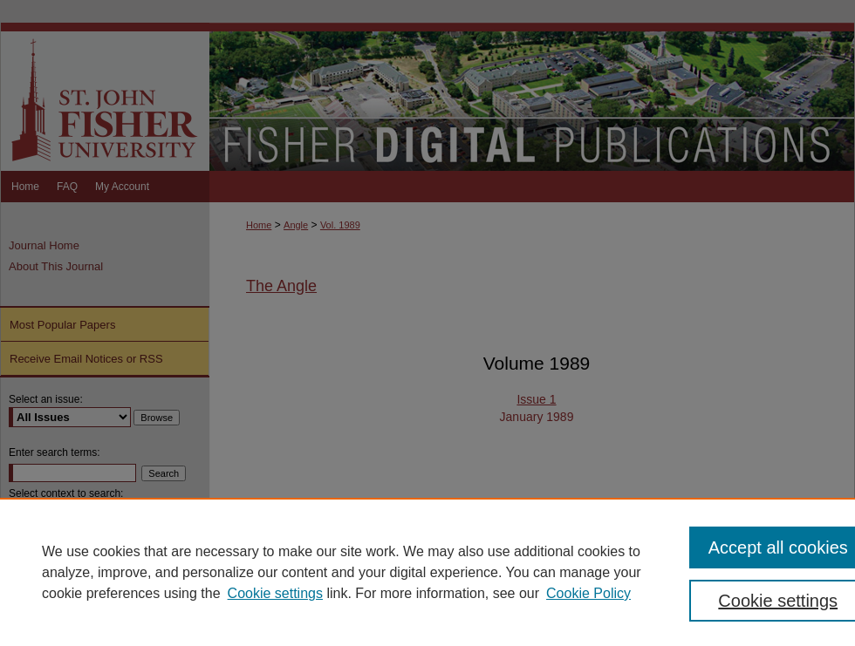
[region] (427, 572)
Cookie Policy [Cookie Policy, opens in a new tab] (588, 593)
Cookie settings (275, 593)
